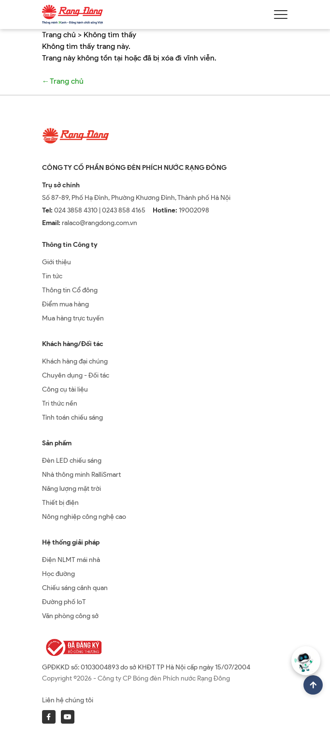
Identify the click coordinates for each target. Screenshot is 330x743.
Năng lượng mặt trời (71, 489)
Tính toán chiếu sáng (72, 417)
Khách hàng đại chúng (75, 361)
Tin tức (52, 276)
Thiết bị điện (60, 503)
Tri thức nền (59, 403)
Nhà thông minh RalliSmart (81, 474)
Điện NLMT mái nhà (71, 560)
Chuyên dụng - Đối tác (75, 375)
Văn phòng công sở (70, 616)
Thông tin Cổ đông (70, 290)
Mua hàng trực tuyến (73, 318)
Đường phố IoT (64, 602)
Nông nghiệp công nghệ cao (84, 517)
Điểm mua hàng (65, 304)
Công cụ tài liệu (65, 389)
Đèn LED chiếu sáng (71, 460)
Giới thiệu (56, 262)
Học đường (58, 574)
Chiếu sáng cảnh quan (75, 588)
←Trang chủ (63, 81)
